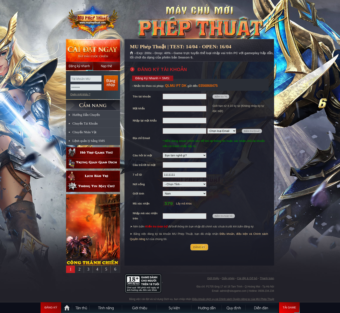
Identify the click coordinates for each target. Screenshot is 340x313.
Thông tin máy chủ (93, 186)
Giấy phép (228, 278)
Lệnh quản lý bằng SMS (88, 141)
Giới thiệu (213, 278)
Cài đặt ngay (93, 50)
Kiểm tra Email (251, 131)
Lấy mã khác (184, 203)
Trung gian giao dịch (93, 163)
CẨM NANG (93, 103)
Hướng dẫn (207, 307)
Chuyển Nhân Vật (84, 132)
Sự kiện (174, 307)
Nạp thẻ (106, 66)
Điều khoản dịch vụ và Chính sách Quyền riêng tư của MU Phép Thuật (233, 299)
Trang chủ (132, 53)
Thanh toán (267, 278)
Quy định (234, 307)
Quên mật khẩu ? (80, 94)
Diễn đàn (262, 307)
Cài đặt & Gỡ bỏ (247, 278)
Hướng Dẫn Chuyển (86, 115)
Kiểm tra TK (221, 96)
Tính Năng (106, 307)
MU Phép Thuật (93, 20)
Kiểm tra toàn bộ (223, 215)
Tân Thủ (81, 307)
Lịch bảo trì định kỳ (93, 176)
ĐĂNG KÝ (199, 247)
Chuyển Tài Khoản (85, 123)
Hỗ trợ (93, 152)
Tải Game (289, 307)
